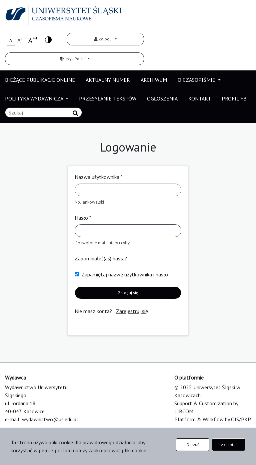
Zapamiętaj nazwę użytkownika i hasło (124, 274)
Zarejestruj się (132, 311)
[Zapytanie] (43, 112)
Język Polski (73, 58)
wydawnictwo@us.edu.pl (50, 419)
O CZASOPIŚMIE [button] (197, 79)
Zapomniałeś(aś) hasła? (101, 258)
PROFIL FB (234, 98)
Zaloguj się (128, 292)
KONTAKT (199, 98)
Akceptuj (229, 444)
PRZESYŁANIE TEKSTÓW (107, 98)
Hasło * (83, 217)
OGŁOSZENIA (162, 98)
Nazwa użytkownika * (99, 177)
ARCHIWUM (154, 79)
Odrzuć (192, 444)
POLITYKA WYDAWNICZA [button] (34, 98)
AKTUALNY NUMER (108, 79)
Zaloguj (104, 38)
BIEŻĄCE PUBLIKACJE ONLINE (40, 79)
